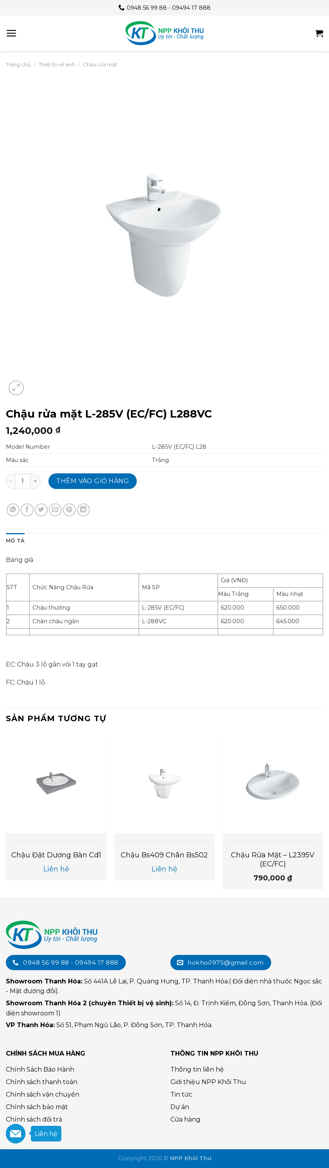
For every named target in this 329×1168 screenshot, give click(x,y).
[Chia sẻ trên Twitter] (41, 509)
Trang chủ (18, 64)
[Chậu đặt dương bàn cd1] (56, 783)
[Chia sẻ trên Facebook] (27, 509)
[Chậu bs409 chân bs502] (164, 783)
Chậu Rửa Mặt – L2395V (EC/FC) (273, 859)
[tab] (15, 541)
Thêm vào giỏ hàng (92, 481)
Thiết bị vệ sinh (57, 64)
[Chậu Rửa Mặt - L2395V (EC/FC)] (272, 783)
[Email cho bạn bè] (55, 509)
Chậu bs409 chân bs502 (164, 855)
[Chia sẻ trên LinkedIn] (83, 509)
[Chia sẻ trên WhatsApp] (13, 509)
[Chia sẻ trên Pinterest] (69, 509)
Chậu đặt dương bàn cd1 (56, 855)
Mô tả (15, 541)
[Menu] (11, 33)
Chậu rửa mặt (100, 64)
